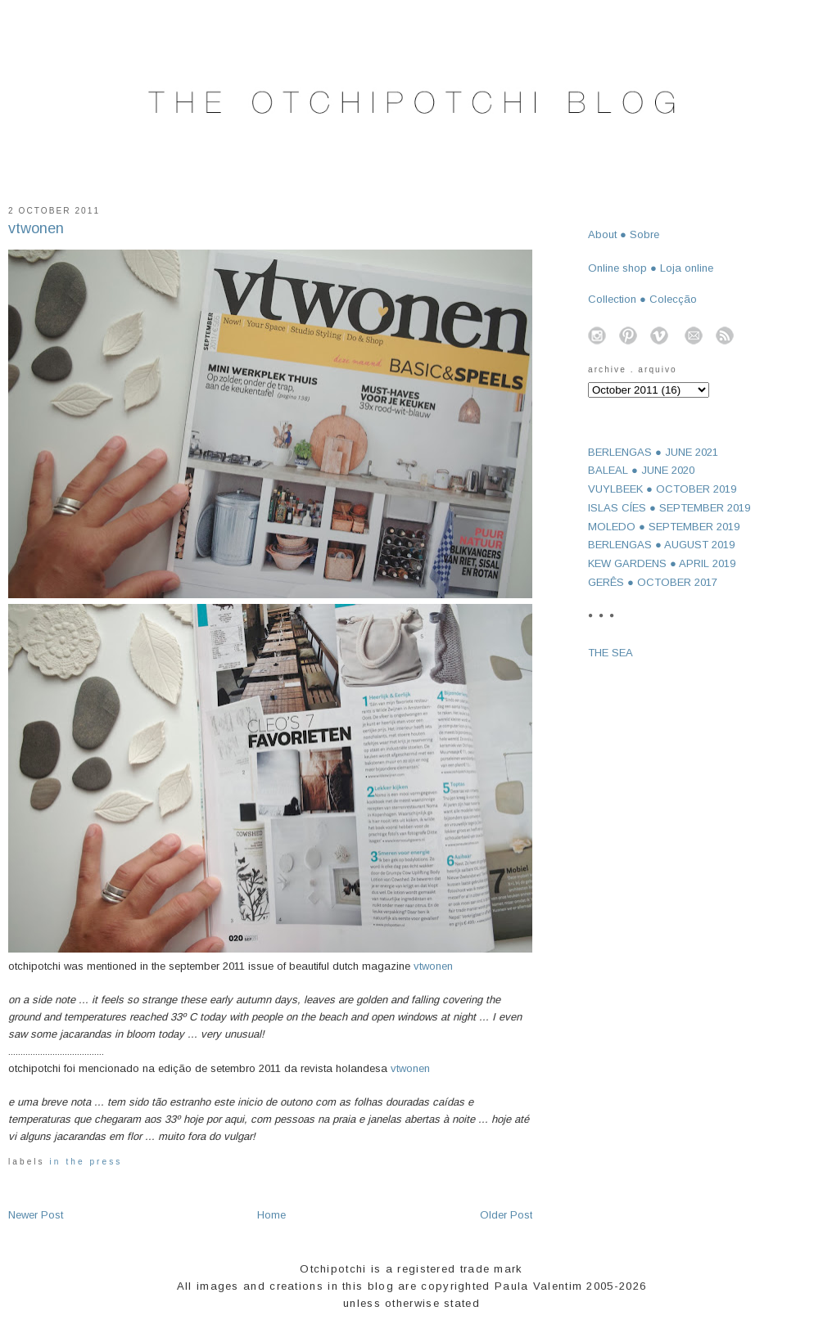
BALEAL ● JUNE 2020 (641, 470)
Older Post (506, 1215)
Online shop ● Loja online (650, 268)
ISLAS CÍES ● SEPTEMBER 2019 (669, 508)
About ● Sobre (623, 234)
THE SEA (610, 652)
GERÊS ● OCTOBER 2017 (652, 582)
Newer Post (35, 1215)
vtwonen (36, 228)
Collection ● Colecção (642, 299)
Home (271, 1215)
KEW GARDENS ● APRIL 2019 (661, 563)
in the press (86, 1161)
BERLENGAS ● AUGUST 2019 (661, 544)
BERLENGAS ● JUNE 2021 (653, 452)
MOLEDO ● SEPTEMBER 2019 (663, 526)
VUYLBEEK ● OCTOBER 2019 (662, 489)
